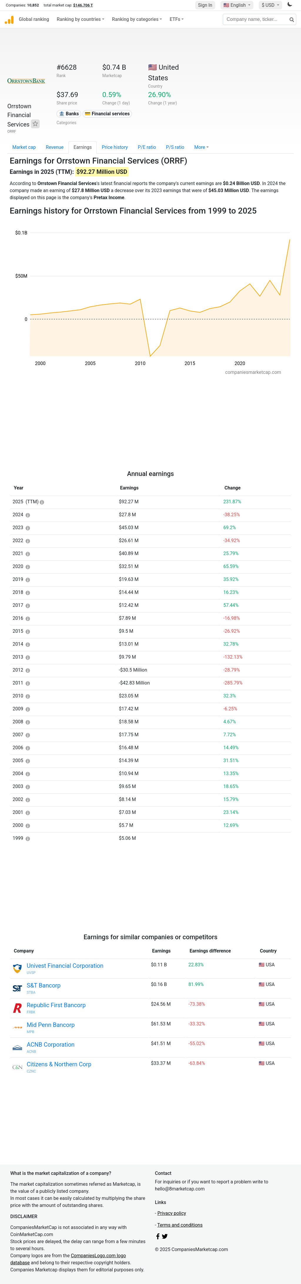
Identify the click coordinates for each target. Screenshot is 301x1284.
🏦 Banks (69, 113)
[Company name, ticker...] (259, 19)
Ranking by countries (79, 19)
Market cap (24, 147)
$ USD (268, 5)
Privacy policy (171, 1213)
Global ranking (34, 19)
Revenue (55, 147)
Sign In (205, 5)
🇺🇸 (235, 5)
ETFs (175, 19)
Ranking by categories (135, 19)
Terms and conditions (180, 1225)
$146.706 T (83, 5)
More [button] (199, 147)
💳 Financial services (107, 113)
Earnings (82, 147)
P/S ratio (175, 147)
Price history (115, 147)
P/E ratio (147, 147)
